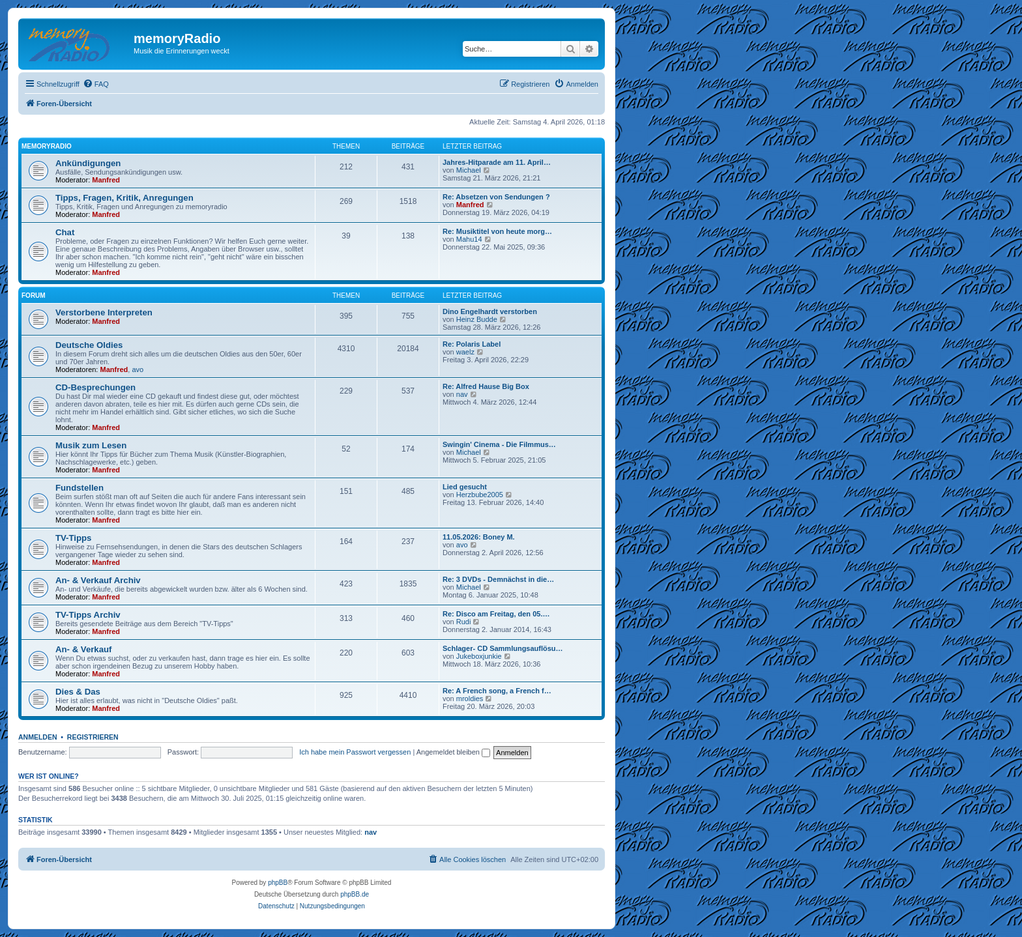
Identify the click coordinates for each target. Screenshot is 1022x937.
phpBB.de (354, 894)
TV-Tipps (73, 538)
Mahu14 (469, 239)
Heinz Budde (476, 319)
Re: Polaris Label (472, 344)
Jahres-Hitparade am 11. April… (497, 162)
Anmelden (37, 737)
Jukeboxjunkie (479, 656)
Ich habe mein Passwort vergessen (355, 752)
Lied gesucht (465, 487)
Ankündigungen (88, 163)
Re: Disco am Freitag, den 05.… (496, 614)
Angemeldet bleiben (453, 752)
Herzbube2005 (479, 494)
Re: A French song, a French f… (497, 691)
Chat (64, 232)
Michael (468, 170)
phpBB (277, 882)
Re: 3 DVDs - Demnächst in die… (498, 579)
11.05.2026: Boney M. (479, 537)
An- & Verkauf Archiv (98, 580)
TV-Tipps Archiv (88, 615)
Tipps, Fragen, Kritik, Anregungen (124, 198)
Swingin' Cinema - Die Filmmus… (499, 444)
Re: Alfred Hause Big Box (486, 386)
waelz (465, 352)
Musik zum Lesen (90, 445)
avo (137, 369)
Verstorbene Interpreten (104, 312)
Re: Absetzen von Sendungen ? (496, 197)
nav (462, 394)
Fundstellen (79, 488)
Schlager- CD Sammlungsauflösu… (503, 648)
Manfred (106, 180)
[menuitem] (96, 84)
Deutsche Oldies (89, 345)
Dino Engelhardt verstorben (490, 311)
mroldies (470, 698)
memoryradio (47, 146)
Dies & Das (77, 692)
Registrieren (93, 737)
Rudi (463, 622)
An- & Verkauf (83, 649)
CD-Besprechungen (95, 387)
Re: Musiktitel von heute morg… (497, 231)
